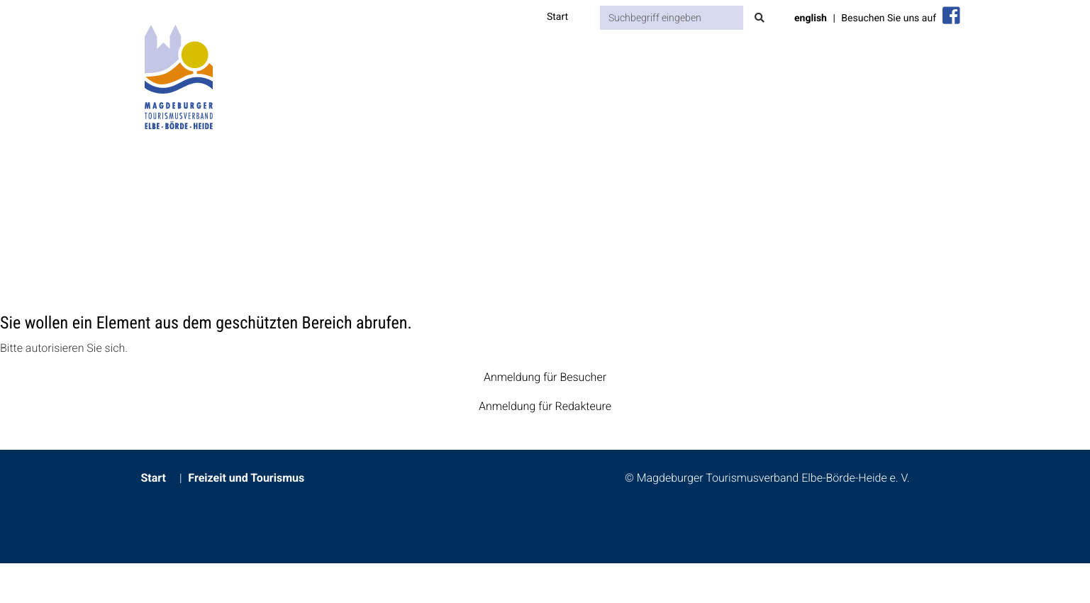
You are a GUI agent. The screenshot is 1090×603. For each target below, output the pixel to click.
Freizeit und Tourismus (246, 478)
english (810, 18)
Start (557, 17)
